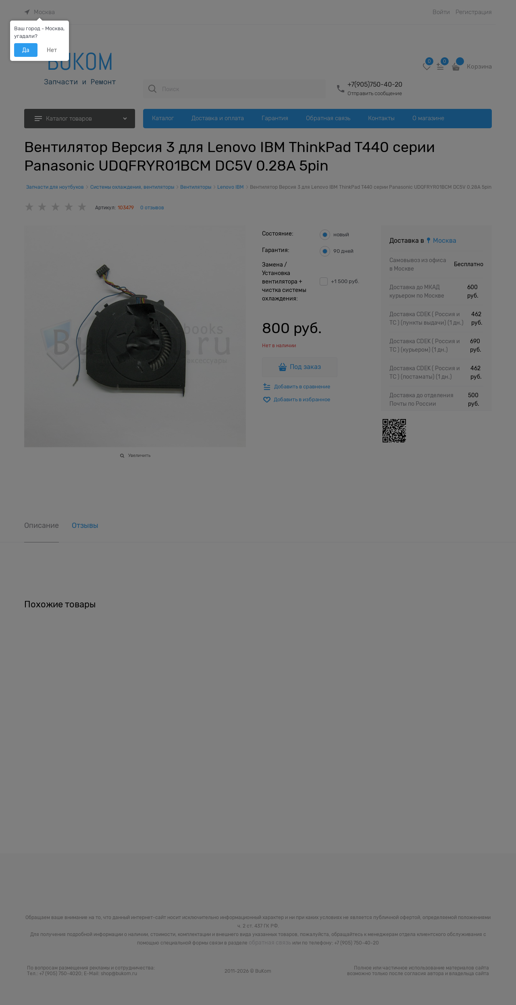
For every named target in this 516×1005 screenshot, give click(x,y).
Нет (52, 50)
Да (25, 50)
